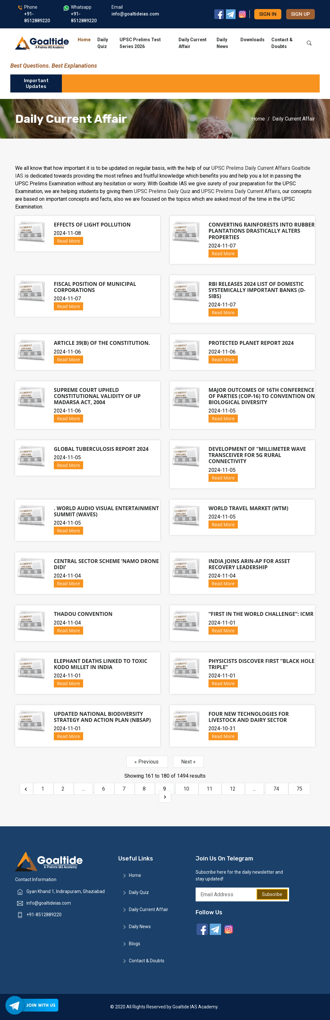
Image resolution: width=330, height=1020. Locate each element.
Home (84, 39)
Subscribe (272, 894)
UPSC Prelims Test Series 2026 (140, 43)
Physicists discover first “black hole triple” (262, 664)
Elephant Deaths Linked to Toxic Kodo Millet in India (100, 664)
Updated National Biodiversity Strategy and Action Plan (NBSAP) (102, 717)
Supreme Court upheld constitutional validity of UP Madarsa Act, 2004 (97, 396)
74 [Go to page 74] (276, 789)
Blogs (134, 943)
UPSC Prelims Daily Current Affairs (250, 168)
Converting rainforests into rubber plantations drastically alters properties (262, 230)
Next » (188, 762)
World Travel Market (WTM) (248, 508)
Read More (68, 241)
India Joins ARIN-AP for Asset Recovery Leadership (249, 564)
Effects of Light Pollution (92, 224)
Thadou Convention (83, 613)
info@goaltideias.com (48, 903)
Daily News (222, 43)
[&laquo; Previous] (26, 789)
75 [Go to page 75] (299, 789)
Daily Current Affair (193, 43)
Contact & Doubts (282, 43)
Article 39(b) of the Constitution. (102, 342)
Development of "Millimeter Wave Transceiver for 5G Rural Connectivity (257, 455)
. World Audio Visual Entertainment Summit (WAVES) (106, 511)
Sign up (300, 14)
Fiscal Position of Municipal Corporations (95, 287)
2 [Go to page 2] (64, 789)
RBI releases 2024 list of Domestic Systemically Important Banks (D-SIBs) (257, 290)
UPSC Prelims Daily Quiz (163, 191)
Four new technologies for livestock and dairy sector (249, 717)
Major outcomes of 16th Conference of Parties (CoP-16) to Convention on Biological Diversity (262, 396)
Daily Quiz (102, 43)
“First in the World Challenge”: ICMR (261, 613)
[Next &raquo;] (165, 796)
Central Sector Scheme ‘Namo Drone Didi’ (106, 564)
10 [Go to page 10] (186, 789)
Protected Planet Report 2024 (251, 342)
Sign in (268, 14)
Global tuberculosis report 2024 (101, 448)
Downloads (252, 39)
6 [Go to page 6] (104, 789)
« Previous (147, 762)
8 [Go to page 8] (145, 789)
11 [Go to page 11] (210, 789)
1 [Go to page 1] (43, 789)
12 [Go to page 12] (233, 789)
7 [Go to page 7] (124, 789)
